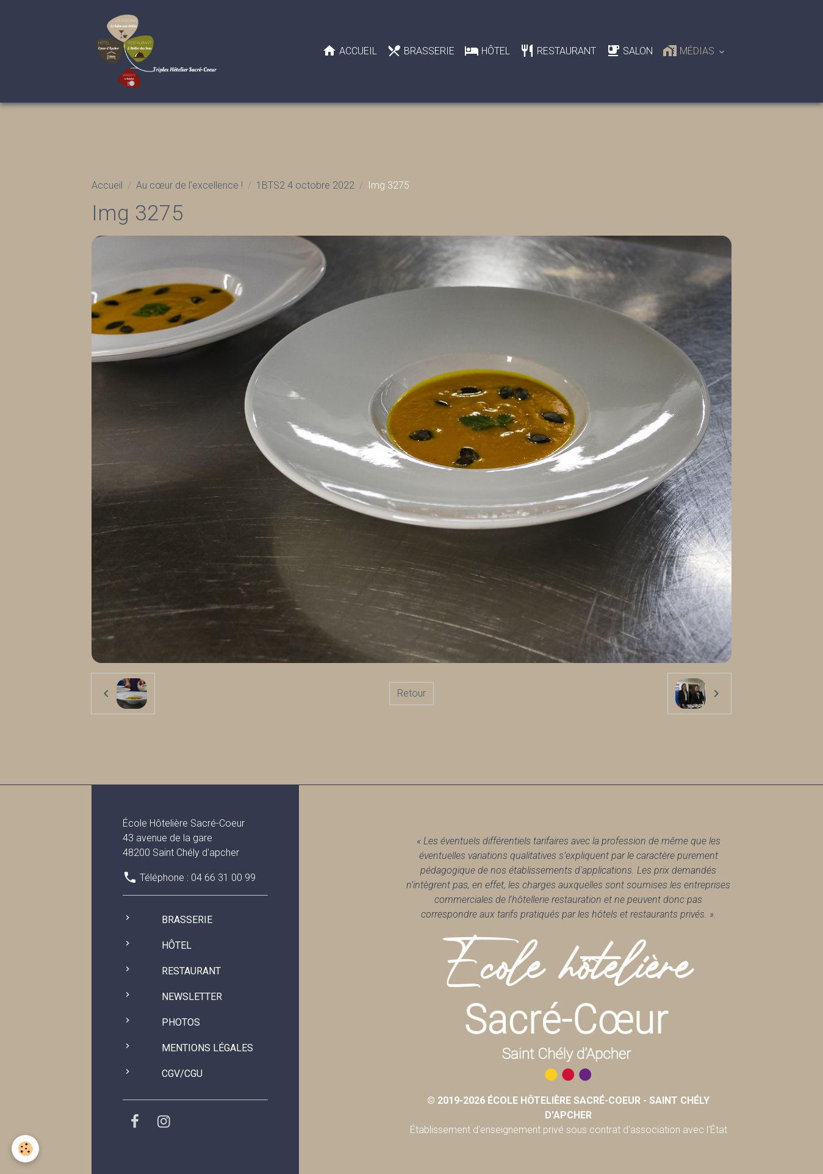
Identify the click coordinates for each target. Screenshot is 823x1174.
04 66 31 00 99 (223, 877)
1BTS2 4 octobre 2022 (305, 185)
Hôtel (487, 50)
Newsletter (192, 996)
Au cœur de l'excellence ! (189, 185)
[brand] (159, 51)
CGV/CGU (182, 1073)
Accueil (349, 50)
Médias (690, 50)
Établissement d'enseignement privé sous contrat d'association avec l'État (568, 1115)
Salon (629, 50)
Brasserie (421, 50)
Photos (181, 1022)
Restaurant (558, 50)
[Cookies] (26, 1148)
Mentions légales (207, 1048)
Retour (411, 693)
